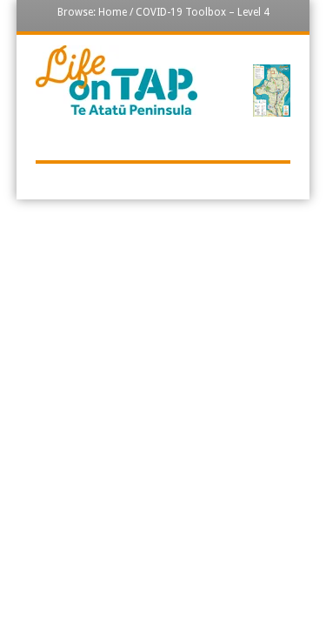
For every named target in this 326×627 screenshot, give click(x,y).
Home (112, 12)
